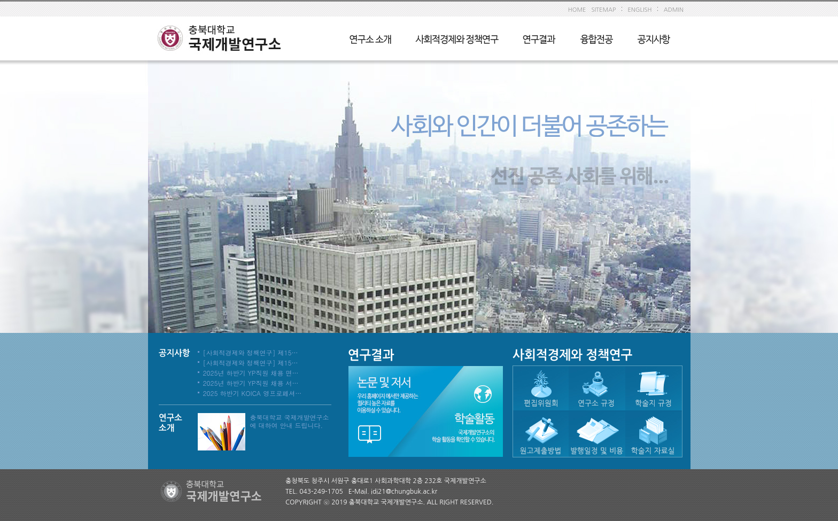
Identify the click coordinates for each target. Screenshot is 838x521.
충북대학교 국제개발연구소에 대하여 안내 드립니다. (289, 421)
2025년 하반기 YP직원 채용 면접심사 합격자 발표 (275, 372)
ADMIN (674, 10)
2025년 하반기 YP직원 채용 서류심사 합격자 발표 (275, 382)
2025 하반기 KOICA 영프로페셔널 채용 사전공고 (274, 393)
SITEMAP (603, 10)
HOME (577, 10)
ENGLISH (640, 10)
